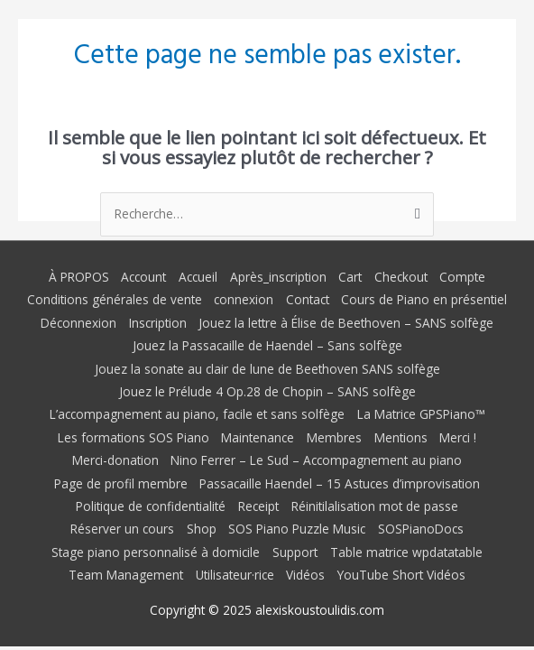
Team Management (126, 574)
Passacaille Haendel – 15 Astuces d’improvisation (339, 483)
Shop (201, 528)
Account (143, 276)
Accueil (198, 276)
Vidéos (305, 574)
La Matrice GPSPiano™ (420, 413)
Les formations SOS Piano (133, 437)
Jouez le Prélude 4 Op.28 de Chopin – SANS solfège (267, 391)
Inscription (158, 322)
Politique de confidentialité (151, 506)
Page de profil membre (121, 483)
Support (295, 552)
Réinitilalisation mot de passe (374, 506)
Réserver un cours (122, 528)
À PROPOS (79, 276)
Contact (307, 299)
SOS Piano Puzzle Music (296, 528)
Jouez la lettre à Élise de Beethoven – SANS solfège (345, 322)
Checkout (401, 276)
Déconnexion (78, 322)
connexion (243, 299)
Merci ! (457, 437)
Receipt (258, 506)
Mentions (401, 437)
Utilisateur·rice (235, 574)
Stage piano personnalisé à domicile (155, 552)
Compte (462, 276)
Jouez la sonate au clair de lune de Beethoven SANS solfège (267, 368)
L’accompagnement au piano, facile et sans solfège (197, 413)
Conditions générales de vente (114, 299)
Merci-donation (115, 460)
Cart (350, 276)
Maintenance (257, 437)
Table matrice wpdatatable (406, 552)
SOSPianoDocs (421, 528)
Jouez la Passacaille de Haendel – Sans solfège (267, 345)
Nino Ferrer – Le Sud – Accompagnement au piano (316, 460)
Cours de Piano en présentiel (424, 299)
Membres (334, 437)
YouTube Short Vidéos (401, 574)
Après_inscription (278, 276)
